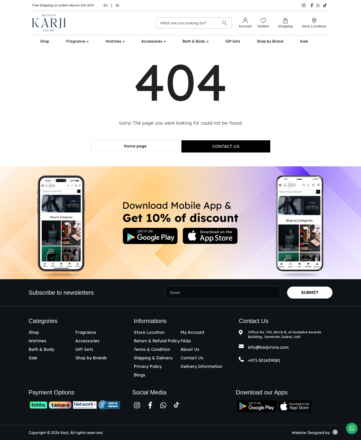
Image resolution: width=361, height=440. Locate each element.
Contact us (225, 146)
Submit (309, 292)
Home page (135, 146)
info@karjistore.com (268, 347)
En (105, 5)
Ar (117, 5)
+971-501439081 (264, 360)
